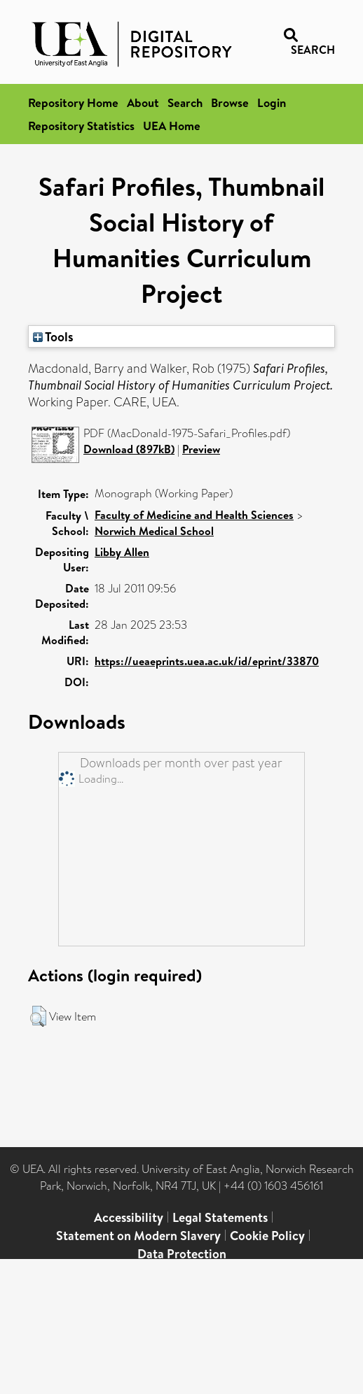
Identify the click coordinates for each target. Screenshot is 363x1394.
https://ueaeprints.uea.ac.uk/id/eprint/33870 (207, 661)
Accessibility (128, 1217)
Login (271, 102)
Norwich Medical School (154, 531)
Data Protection (181, 1254)
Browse (230, 102)
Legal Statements (220, 1217)
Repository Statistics (81, 126)
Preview (201, 449)
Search (185, 102)
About (143, 102)
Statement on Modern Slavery (138, 1235)
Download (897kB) (128, 449)
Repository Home (73, 102)
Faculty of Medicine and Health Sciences (194, 514)
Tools (53, 336)
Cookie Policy (267, 1235)
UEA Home (171, 126)
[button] (38, 1016)
